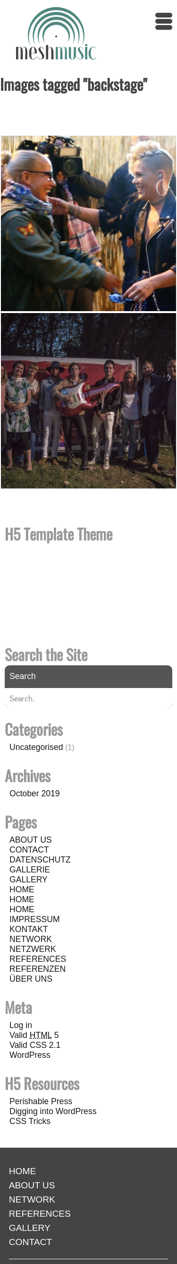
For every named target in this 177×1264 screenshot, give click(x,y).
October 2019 (34, 793)
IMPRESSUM (34, 919)
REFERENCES (37, 959)
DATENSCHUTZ (40, 859)
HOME (21, 889)
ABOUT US (30, 840)
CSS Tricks (30, 1121)
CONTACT (29, 849)
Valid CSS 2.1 (34, 1045)
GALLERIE (29, 869)
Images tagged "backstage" (73, 84)
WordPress (30, 1055)
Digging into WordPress (53, 1111)
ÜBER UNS (30, 979)
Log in (20, 1025)
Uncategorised (36, 747)
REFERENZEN (37, 969)
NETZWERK (32, 949)
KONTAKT (28, 929)
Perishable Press (40, 1101)
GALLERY (28, 879)
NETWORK (30, 939)
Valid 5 (34, 1035)
